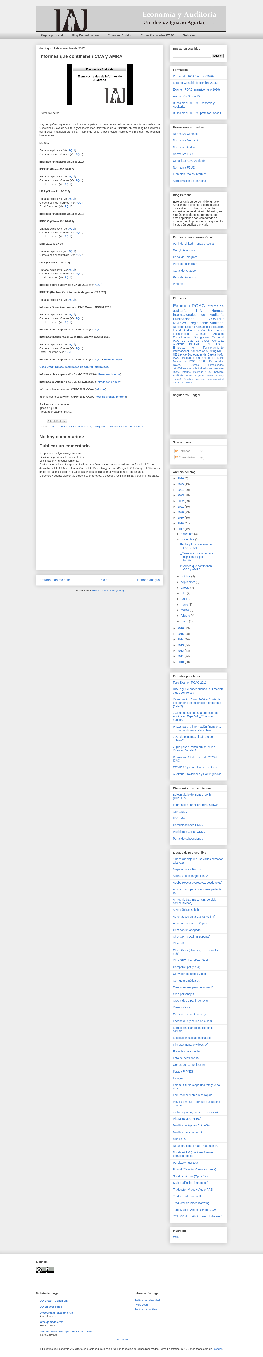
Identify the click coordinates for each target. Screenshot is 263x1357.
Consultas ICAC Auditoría (189, 160)
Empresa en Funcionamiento (198, 347)
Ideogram (179, 1078)
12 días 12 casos (196, 340)
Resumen (104, 374)
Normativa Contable (185, 133)
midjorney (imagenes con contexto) (195, 1112)
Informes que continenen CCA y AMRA (196, 567)
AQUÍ (71, 251)
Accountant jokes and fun (56, 1312)
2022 (181, 501)
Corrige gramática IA (186, 980)
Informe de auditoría (131, 426)
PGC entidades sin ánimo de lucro (198, 357)
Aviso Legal (141, 1304)
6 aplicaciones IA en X (187, 869)
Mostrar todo (122, 1339)
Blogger (217, 1348)
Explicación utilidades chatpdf (192, 1037)
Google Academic (184, 250)
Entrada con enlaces (108, 381)
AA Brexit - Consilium (54, 1300)
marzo (185, 610)
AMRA (53, 426)
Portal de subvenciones (188, 838)
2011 (181, 656)
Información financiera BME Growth (195, 804)
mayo (185, 604)
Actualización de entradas (189, 180)
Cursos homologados (207, 365)
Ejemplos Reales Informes (189, 174)
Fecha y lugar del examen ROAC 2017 (196, 546)
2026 (181, 478)
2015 (181, 633)
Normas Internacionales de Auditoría (198, 313)
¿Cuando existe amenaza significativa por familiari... (196, 557)
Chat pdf (178, 943)
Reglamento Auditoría (206, 323)
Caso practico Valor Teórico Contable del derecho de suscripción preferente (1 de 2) (197, 703)
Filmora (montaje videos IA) (190, 1044)
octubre (186, 576)
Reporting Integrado (193, 379)
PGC (176, 340)
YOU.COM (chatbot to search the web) (197, 1216)
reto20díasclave (182, 368)
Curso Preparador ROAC (157, 35)
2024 (181, 489)
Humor (189, 375)
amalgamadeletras (51, 1322)
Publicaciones (183, 319)
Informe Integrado (192, 372)
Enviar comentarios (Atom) (108, 590)
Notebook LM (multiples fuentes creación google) (193, 1154)
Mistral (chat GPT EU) (187, 1118)
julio (184, 593)
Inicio (103, 580)
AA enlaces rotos (51, 1306)
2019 (181, 517)
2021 (181, 506)
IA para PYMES (183, 1071)
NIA (199, 311)
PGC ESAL (197, 361)
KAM (220, 354)
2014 (181, 639)
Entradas (182, 451)
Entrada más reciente (54, 580)
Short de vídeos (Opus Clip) (191, 1176)
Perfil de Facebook (185, 277)
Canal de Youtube (184, 270)
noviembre (188, 539)
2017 (181, 529)
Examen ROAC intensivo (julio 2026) (196, 89)
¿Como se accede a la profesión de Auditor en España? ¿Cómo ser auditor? (195, 716)
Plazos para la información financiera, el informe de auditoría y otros (197, 728)
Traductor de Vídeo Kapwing (191, 1203)
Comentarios (185, 457)
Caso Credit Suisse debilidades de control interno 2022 (74, 366)
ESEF (220, 344)
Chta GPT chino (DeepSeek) (191, 960)
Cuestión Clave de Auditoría (74, 426)
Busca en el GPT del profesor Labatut (197, 113)
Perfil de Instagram (185, 263)
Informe (115, 374)
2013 (181, 645)
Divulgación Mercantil (209, 337)
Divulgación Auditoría (105, 426)
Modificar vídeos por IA (187, 1132)
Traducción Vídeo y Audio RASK (193, 1189)
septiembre (188, 582)
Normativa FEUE (184, 167)
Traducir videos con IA (187, 1196)
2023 (181, 495)
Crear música (181, 1007)
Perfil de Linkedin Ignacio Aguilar (194, 243)
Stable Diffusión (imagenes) (190, 1182)
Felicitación (216, 326)
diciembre (187, 534)
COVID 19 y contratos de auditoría (195, 767)
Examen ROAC (189, 305)
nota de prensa (105, 396)
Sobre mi (189, 35)
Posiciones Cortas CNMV (189, 831)
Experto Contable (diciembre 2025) (195, 82)
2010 (181, 662)
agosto (185, 587)
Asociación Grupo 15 (186, 96)
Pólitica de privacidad (147, 1300)
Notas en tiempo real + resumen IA (195, 1145)
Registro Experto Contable (190, 326)
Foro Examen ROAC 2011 (189, 682)
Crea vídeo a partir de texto (190, 1000)
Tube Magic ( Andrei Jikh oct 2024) (195, 1209)
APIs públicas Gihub (186, 909)
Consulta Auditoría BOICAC (198, 342)
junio (184, 598)
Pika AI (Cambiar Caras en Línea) (194, 1169)
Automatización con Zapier (190, 923)
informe (121, 396)
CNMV (177, 1237)
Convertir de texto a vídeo (189, 973)
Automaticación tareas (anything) (194, 916)
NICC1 (209, 372)
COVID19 (216, 319)
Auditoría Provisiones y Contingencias (197, 774)
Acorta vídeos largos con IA (190, 876)
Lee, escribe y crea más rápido (192, 1095)
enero (185, 621)
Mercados (179, 361)
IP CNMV (179, 818)
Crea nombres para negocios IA (193, 987)
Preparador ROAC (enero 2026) (193, 76)
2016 (181, 628)
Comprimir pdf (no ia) (186, 967)
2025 (181, 484)
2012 (181, 650)
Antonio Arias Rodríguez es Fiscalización (66, 1331)
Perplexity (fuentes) (185, 1162)
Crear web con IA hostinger (190, 1014)
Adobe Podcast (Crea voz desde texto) (197, 882)
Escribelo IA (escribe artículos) (192, 1021)
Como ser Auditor (120, 35)
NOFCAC (180, 323)
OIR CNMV (180, 811)
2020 (181, 512)
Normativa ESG (183, 154)
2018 (181, 523)
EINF (208, 344)
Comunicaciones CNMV (188, 825)
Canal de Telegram (185, 257)
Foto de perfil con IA (186, 1058)
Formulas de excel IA (186, 1051)
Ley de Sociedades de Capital (197, 354)
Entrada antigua (148, 580)
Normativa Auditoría (185, 147)
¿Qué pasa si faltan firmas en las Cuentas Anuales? (194, 748)
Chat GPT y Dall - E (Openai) (191, 936)
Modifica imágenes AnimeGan (192, 1125)
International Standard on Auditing (194, 351)
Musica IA (179, 1139)
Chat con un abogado (187, 930)
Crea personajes (183, 994)
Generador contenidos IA (189, 1064)
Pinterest (178, 284)
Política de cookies (146, 1309)
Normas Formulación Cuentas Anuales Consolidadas (198, 334)
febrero (186, 615)
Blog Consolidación (85, 35)
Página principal (52, 35)
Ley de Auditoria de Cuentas (192, 330)
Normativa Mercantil (185, 140)
